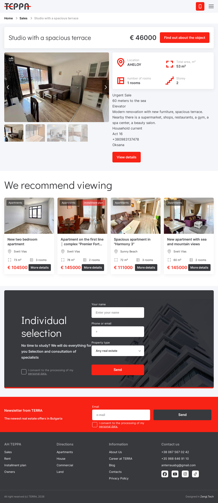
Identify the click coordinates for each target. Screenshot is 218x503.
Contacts (115, 471)
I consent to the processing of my (50, 370)
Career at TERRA (120, 458)
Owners (9, 471)
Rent (7, 458)
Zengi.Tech (207, 496)
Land (60, 471)
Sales (23, 18)
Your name (99, 304)
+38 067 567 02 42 (175, 452)
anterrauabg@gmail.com (178, 465)
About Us (115, 452)
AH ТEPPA (12, 444)
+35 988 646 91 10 (175, 458)
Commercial (65, 465)
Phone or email (101, 323)
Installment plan (15, 465)
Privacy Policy (119, 478)
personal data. (37, 373)
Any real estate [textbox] (106, 350)
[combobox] (118, 350)
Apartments (65, 452)
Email (95, 406)
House (61, 458)
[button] (105, 87)
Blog (112, 465)
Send (118, 370)
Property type (101, 342)
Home (8, 18)
